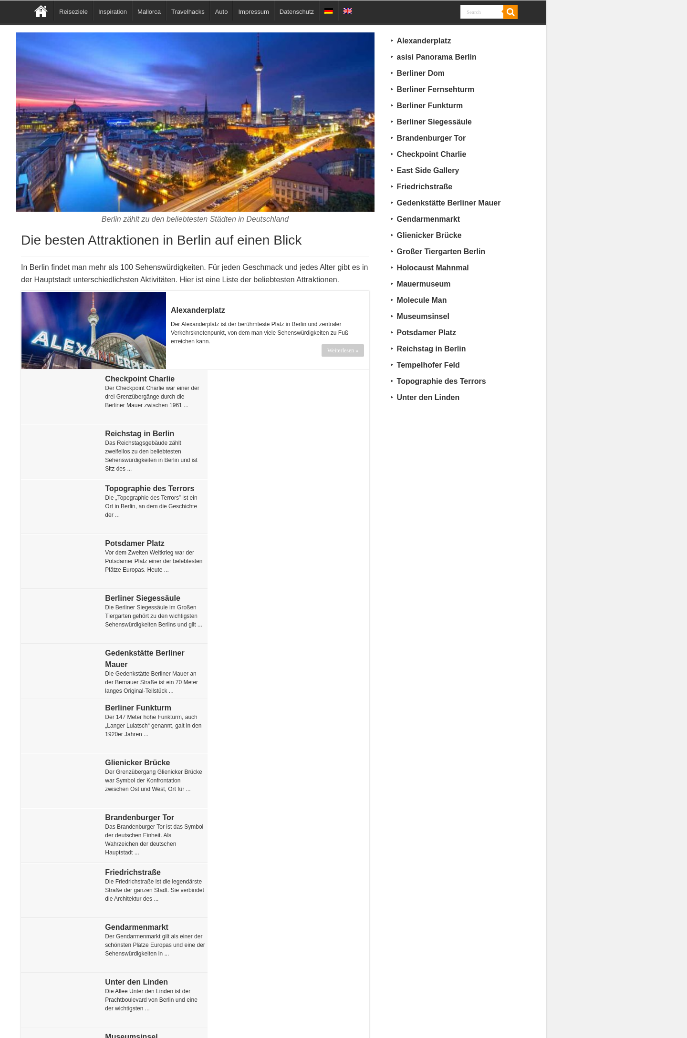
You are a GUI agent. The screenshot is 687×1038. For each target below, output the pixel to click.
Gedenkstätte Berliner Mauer (449, 203)
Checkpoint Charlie (134, 378)
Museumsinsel (126, 707)
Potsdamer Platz (303, 433)
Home (41, 10)
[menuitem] (328, 10)
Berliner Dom (298, 927)
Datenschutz (297, 11)
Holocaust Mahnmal (310, 762)
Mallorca (149, 11)
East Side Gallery (131, 762)
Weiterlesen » (343, 350)
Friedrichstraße (301, 598)
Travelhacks (188, 11)
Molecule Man (299, 817)
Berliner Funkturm (133, 543)
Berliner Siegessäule (137, 488)
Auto (221, 11)
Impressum (253, 11)
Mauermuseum (301, 707)
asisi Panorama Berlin (139, 817)
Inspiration (112, 11)
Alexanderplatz (198, 310)
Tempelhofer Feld (131, 927)
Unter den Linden (305, 652)
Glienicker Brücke (306, 543)
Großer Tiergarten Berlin (144, 872)
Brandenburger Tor (134, 598)
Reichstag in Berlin (308, 378)
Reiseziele (73, 11)
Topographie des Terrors (144, 433)
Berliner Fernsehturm (313, 872)
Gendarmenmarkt (131, 652)
